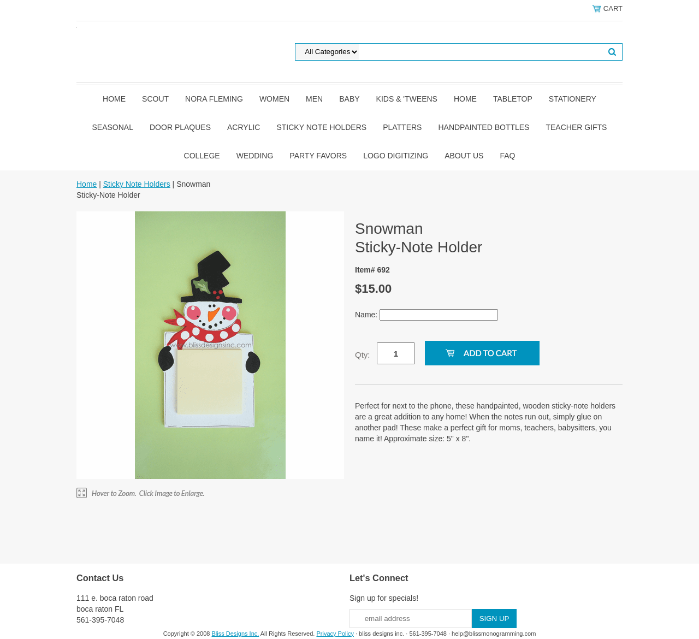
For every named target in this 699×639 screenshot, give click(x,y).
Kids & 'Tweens (406, 98)
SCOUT (155, 98)
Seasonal (112, 127)
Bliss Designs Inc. (235, 633)
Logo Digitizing (395, 155)
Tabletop (512, 98)
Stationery (572, 98)
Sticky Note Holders (321, 127)
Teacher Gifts (576, 127)
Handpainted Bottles (483, 127)
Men (314, 98)
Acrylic (243, 127)
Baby (349, 98)
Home (114, 98)
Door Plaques (180, 127)
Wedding (255, 155)
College (202, 155)
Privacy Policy (334, 633)
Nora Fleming (214, 98)
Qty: (362, 354)
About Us (464, 155)
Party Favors (318, 155)
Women (274, 98)
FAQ (507, 155)
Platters (402, 127)
